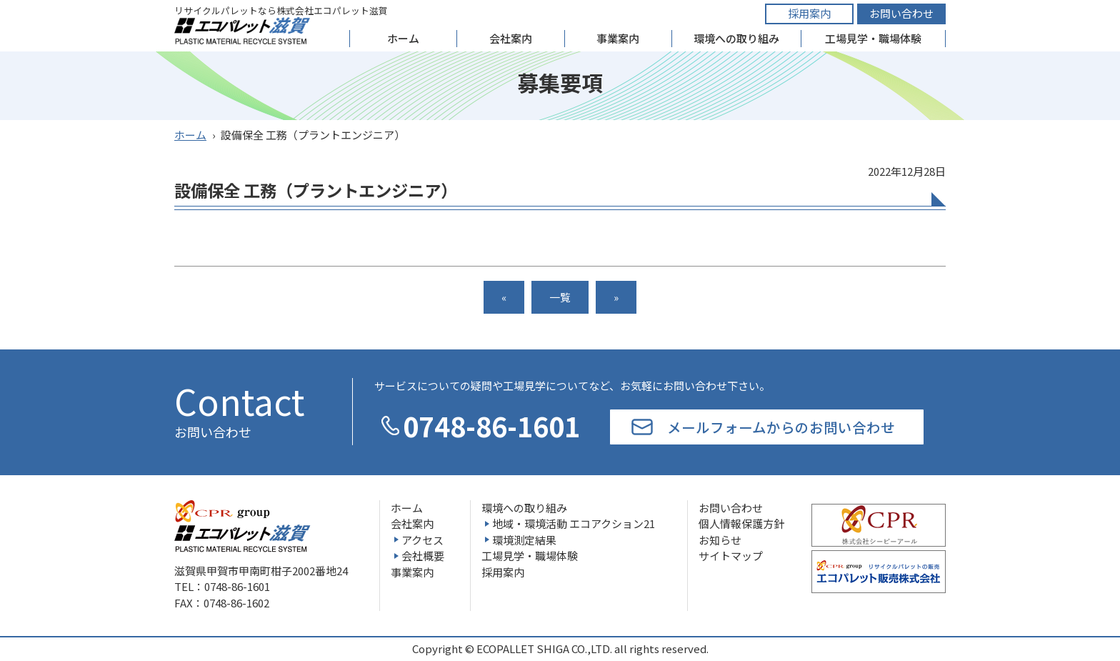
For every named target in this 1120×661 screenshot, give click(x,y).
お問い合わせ (901, 13)
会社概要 (422, 555)
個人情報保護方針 (741, 523)
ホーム (403, 38)
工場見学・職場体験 (873, 38)
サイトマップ (731, 555)
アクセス (422, 539)
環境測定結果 (524, 539)
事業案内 (617, 38)
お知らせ (720, 539)
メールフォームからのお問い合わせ (781, 427)
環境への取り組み (736, 38)
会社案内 (510, 38)
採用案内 (809, 13)
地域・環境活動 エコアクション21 (573, 523)
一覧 (560, 296)
